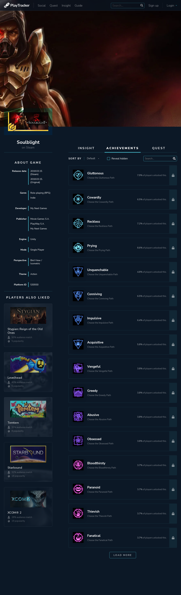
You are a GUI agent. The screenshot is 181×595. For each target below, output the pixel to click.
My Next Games (38, 208)
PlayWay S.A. (37, 223)
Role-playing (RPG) (40, 192)
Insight (66, 6)
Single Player (37, 249)
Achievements (122, 148)
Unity (33, 239)
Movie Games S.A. (39, 218)
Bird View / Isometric (36, 262)
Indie (32, 197)
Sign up (153, 6)
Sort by (74, 158)
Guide (78, 6)
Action (33, 274)
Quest (54, 6)
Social (42, 6)
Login (172, 6)
